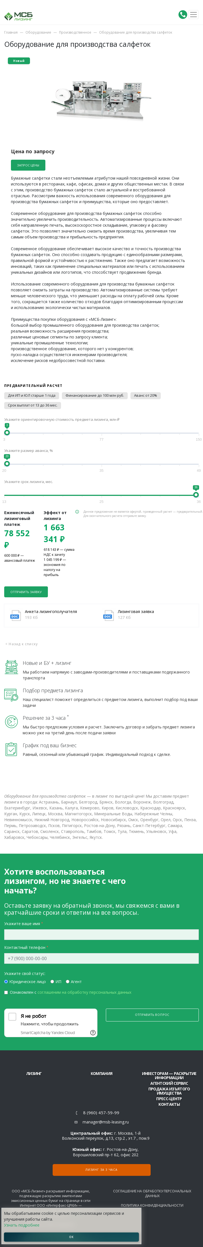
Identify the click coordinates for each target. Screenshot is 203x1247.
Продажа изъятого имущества (169, 1091)
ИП (58, 981)
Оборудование (38, 32)
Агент (76, 981)
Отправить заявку (26, 592)
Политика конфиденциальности (152, 1205)
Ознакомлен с (70, 992)
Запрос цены (28, 165)
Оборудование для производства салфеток (135, 32)
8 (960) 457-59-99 (101, 1113)
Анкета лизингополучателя (51, 611)
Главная (11, 32)
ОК (71, 1237)
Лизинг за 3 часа (101, 1170)
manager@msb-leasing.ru (106, 1122)
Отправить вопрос (152, 1015)
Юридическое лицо (27, 981)
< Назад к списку (21, 644)
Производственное (75, 32)
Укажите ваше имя (22, 923)
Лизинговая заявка (136, 611)
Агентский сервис (169, 1083)
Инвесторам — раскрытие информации (169, 1075)
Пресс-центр (169, 1098)
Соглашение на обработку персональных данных (152, 1193)
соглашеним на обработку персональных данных (84, 992)
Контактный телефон (24, 947)
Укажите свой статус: (24, 973)
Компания (101, 1073)
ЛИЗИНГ (34, 1073)
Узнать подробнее (21, 1225)
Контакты (168, 1104)
